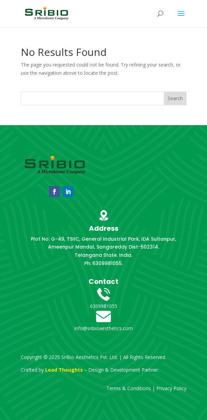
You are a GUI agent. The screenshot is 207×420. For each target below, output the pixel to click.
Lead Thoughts (64, 370)
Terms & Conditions (128, 388)
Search (175, 98)
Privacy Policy (171, 388)
